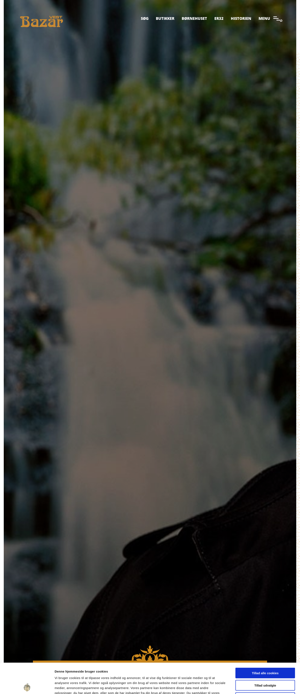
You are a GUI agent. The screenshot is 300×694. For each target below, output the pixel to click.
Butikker (165, 18)
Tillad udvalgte (265, 655)
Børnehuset (194, 18)
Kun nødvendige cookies (265, 667)
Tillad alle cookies (265, 643)
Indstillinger (217, 686)
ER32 (219, 18)
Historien (241, 18)
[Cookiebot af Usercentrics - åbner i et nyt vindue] (27, 686)
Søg (145, 18)
